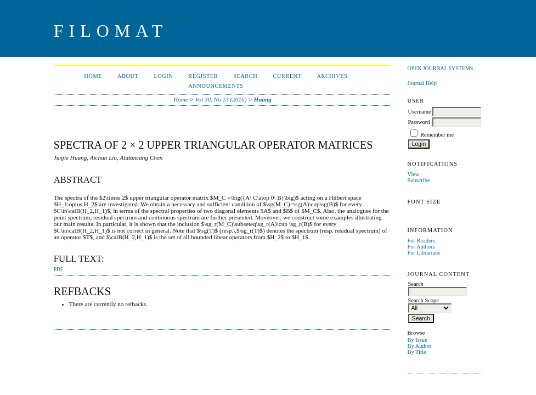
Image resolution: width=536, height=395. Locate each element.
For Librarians (424, 253)
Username (419, 112)
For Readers (422, 241)
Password (419, 122)
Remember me (437, 135)
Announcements (215, 86)
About (127, 76)
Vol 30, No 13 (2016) (221, 99)
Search (245, 76)
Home (93, 76)
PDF (58, 269)
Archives (332, 76)
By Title (417, 352)
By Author (420, 346)
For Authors (421, 247)
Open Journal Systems (440, 68)
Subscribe (419, 180)
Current (287, 76)
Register (203, 76)
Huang (263, 99)
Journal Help (422, 83)
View (414, 174)
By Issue (417, 340)
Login (163, 76)
